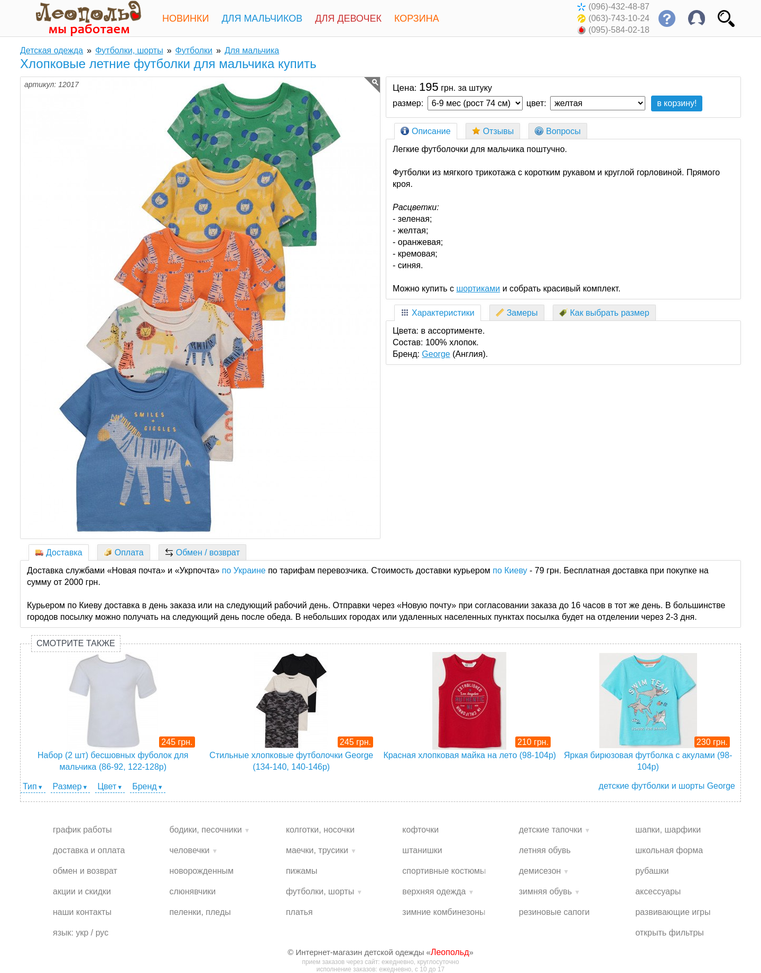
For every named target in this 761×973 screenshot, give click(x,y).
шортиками (478, 288)
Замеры (517, 312)
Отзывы (493, 131)
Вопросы (558, 131)
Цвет (106, 786)
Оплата (124, 552)
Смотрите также (75, 643)
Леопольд (450, 952)
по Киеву (510, 570)
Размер (67, 786)
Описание (426, 131)
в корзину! (677, 103)
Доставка (58, 552)
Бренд (144, 786)
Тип (30, 786)
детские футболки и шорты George (667, 785)
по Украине (244, 570)
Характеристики (438, 312)
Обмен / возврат (202, 552)
